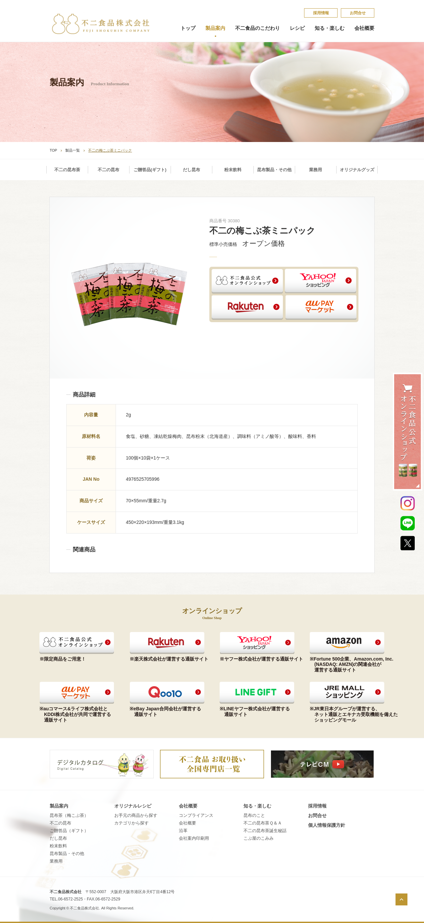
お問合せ (358, 13)
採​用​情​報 (321, 13)
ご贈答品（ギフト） (69, 830)
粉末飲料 (232, 169)
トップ (188, 28)
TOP (53, 150)
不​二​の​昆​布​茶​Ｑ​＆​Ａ (262, 822)
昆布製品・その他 (274, 169)
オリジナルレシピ (132, 806)
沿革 (183, 830)
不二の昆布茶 (67, 169)
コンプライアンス (196, 815)
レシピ (297, 28)
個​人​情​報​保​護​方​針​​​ (326, 825)
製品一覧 (72, 150)
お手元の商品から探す (135, 815)
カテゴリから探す (131, 822)
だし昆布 (191, 169)
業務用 (315, 169)
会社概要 (364, 28)
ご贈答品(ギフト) (150, 169)
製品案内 (215, 28)
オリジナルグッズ (357, 169)
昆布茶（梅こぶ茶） (69, 815)
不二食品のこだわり (257, 28)
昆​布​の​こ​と (254, 815)
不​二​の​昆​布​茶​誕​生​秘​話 (265, 830)
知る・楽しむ (329, 28)
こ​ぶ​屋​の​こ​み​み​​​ (258, 838)
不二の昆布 (108, 169)
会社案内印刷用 (194, 838)
